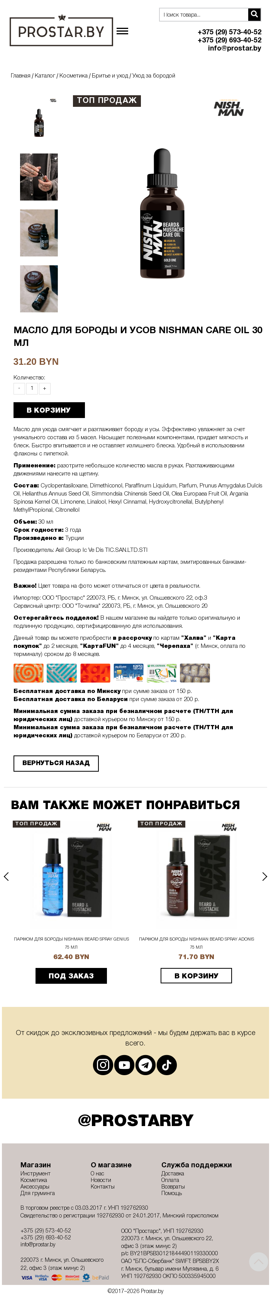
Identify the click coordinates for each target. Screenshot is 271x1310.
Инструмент (35, 1174)
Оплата (170, 1180)
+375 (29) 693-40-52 (229, 40)
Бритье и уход (110, 76)
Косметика (73, 76)
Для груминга (37, 1193)
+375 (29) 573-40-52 (229, 32)
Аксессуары (34, 1187)
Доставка (172, 1174)
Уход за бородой (153, 76)
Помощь (171, 1193)
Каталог (45, 76)
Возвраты (173, 1187)
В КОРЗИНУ (49, 411)
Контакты (103, 1187)
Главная (20, 76)
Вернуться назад (56, 763)
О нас (97, 1174)
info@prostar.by (234, 49)
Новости (101, 1180)
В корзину (196, 976)
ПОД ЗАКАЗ (71, 976)
